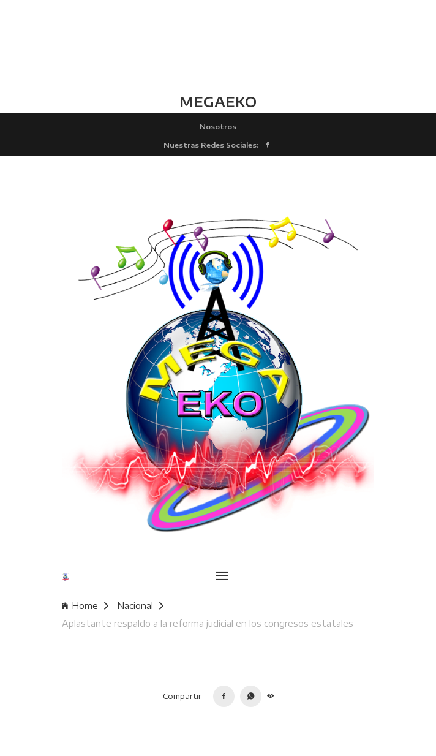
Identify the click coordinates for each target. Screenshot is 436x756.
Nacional (140, 605)
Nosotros (218, 126)
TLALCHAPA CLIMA (218, 46)
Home (85, 605)
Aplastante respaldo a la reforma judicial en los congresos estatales (207, 623)
